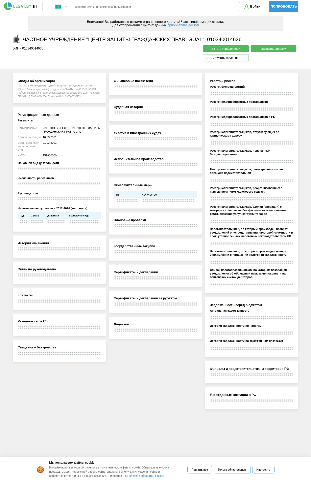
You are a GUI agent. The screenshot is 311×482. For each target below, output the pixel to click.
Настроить (263, 469)
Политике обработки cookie (145, 475)
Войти (255, 6)
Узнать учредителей (226, 48)
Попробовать (284, 6)
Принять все (200, 469)
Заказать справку (273, 48)
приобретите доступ (183, 25)
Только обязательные (232, 469)
